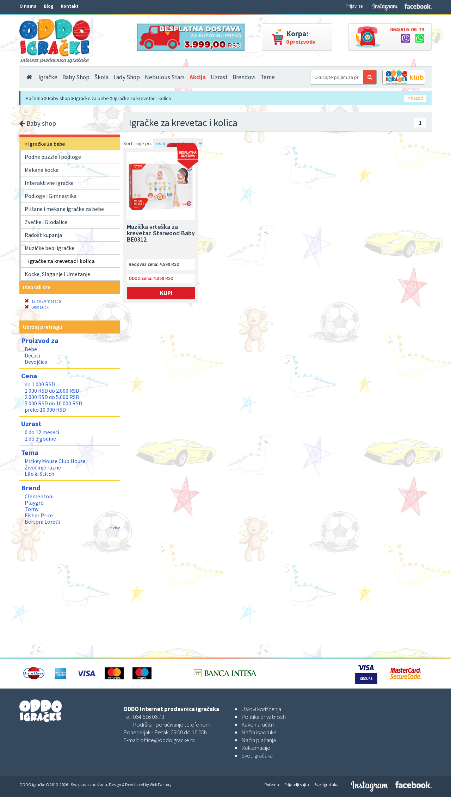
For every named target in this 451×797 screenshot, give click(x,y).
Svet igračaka (257, 755)
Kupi (166, 293)
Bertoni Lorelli (42, 521)
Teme (267, 77)
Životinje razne (43, 467)
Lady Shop (126, 77)
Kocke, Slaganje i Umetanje (57, 274)
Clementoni (39, 496)
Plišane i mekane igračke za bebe (64, 208)
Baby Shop (75, 77)
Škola (101, 77)
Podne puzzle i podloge (53, 156)
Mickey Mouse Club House (55, 461)
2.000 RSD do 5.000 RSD (52, 397)
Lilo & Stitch (39, 474)
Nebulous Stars (165, 77)
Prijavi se (354, 6)
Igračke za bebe (92, 98)
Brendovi (244, 77)
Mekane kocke (41, 169)
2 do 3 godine (40, 438)
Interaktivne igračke (49, 182)
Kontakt (70, 6)
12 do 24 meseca (43, 301)
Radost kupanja (43, 234)
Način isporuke (259, 732)
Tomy (31, 509)
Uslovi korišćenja (261, 709)
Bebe (31, 349)
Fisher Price (39, 515)
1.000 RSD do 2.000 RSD (52, 390)
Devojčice (36, 362)
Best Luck (37, 307)
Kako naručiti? (257, 724)
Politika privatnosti (263, 717)
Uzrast (219, 77)
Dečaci (32, 355)
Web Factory (161, 784)
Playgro (34, 502)
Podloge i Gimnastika (50, 195)
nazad (415, 98)
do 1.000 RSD (40, 384)
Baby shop (59, 98)
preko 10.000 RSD (45, 409)
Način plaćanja (258, 740)
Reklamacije (255, 748)
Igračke (47, 77)
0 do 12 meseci (42, 432)
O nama (28, 6)
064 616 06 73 (148, 717)
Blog (49, 6)
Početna (34, 98)
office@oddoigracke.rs (167, 740)
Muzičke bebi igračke (49, 247)
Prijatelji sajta (296, 784)
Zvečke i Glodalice (46, 221)
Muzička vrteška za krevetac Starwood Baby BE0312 (161, 233)
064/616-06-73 (407, 29)
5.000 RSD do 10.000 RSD (53, 403)
